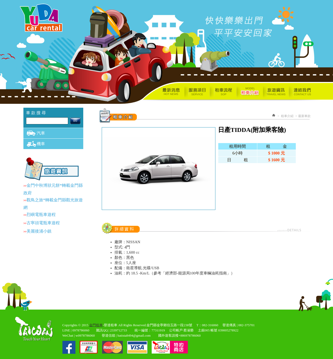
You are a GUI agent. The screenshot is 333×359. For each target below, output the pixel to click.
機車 (41, 144)
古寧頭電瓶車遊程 (43, 223)
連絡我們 (306, 91)
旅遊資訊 (276, 91)
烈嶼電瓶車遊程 (41, 214)
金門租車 (96, 325)
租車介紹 (249, 91)
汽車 (41, 133)
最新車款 (304, 116)
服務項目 (197, 91)
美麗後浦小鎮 (39, 231)
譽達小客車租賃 (42, 17)
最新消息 (160, 91)
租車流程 (223, 91)
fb (68, 347)
